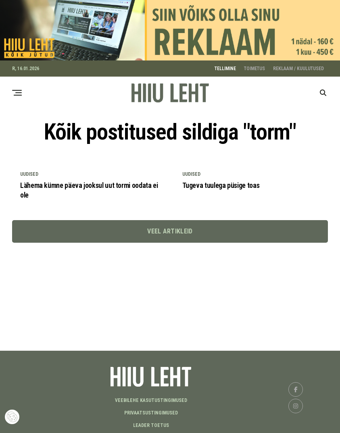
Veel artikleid (169, 229)
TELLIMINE (225, 66)
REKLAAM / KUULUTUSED (298, 66)
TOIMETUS (254, 66)
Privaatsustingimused (151, 411)
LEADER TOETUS (151, 423)
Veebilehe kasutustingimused (151, 398)
